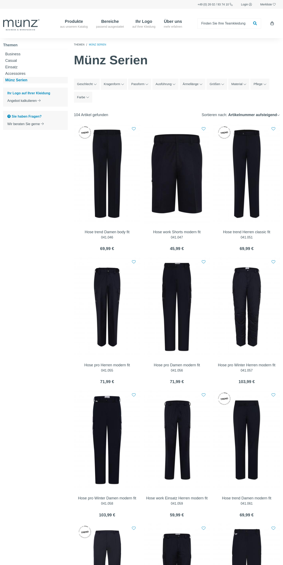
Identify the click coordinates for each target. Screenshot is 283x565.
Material (238, 84)
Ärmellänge (192, 84)
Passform (139, 84)
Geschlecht (87, 84)
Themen (10, 45)
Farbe (83, 97)
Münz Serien (16, 80)
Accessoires (15, 73)
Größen (217, 84)
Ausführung (165, 84)
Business (12, 54)
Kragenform (114, 84)
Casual (11, 60)
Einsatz (11, 67)
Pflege (260, 84)
